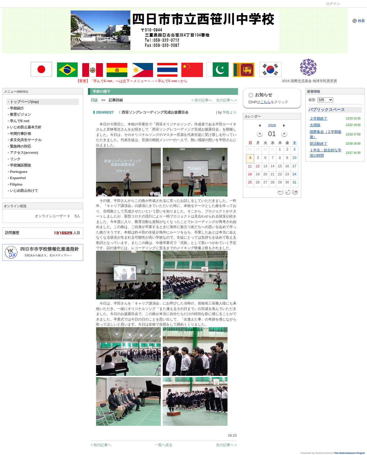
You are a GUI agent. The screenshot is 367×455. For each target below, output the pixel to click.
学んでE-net (18, 121)
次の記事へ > (226, 100)
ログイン (333, 4)
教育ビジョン (19, 114)
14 (272, 167)
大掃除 (315, 125)
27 (265, 183)
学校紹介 (15, 108)
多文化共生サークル (24, 140)
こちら (265, 102)
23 (287, 175)
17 (294, 167)
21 (272, 175)
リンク (14, 159)
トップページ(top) (23, 102)
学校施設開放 (19, 165)
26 (258, 183)
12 (258, 167)
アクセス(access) (22, 152)
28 (250, 150)
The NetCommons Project (349, 453)
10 (294, 159)
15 (280, 167)
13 (265, 167)
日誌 (94, 100)
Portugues (17, 172)
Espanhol (16, 178)
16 (287, 167)
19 (258, 175)
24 (294, 175)
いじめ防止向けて (22, 191)
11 (250, 167)
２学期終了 (318, 118)
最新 (320, 100)
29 (258, 150)
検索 (358, 21)
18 (250, 175)
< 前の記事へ (202, 100)
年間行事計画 (19, 134)
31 (272, 150)
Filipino (14, 184)
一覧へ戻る (163, 445)
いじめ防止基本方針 (24, 127)
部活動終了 (318, 144)
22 (280, 175)
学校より (230, 112)
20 (265, 175)
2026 (272, 125)
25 (250, 183)
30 (265, 150)
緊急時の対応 (19, 146)
